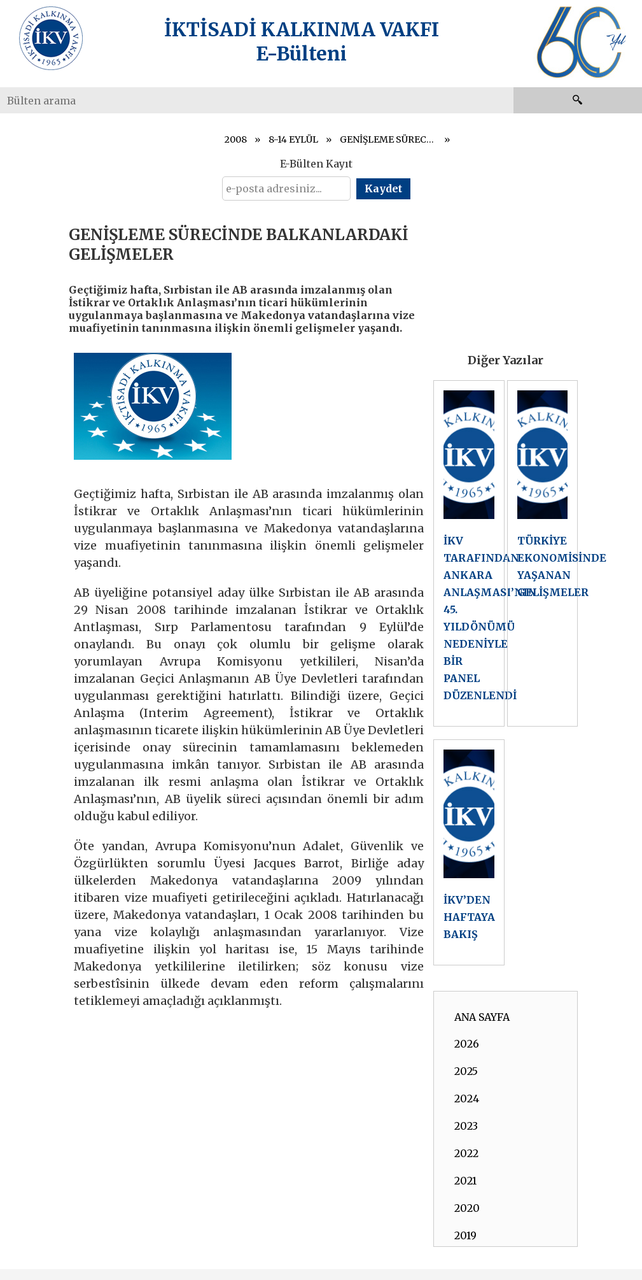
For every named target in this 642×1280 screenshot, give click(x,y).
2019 (465, 1235)
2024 (466, 1098)
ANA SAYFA (482, 1017)
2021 (465, 1180)
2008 (236, 139)
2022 (466, 1153)
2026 (466, 1043)
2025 (466, 1071)
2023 (466, 1126)
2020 (467, 1208)
